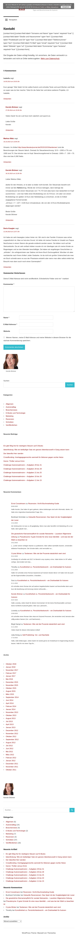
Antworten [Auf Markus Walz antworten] (7, 162)
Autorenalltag (11, 407)
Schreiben (10, 422)
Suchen (6, 381)
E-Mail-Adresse (10, 324)
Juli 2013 (9, 721)
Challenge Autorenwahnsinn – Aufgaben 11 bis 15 (22, 480)
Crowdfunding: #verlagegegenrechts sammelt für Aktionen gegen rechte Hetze (33, 457)
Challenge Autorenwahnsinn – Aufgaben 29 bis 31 (22, 465)
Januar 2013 (10, 727)
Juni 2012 (9, 749)
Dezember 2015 (12, 682)
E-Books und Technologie (15, 413)
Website (6, 331)
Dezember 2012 (12, 730)
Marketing (9, 416)
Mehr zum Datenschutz (50, 59)
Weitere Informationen (52, 7)
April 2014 (10, 703)
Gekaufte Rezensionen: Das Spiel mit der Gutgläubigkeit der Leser (49, 895)
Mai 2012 (9, 752)
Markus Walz (8, 138)
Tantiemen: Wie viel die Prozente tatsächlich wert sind (45, 553)
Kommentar (8, 284)
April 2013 (10, 724)
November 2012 (12, 734)
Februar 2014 (11, 706)
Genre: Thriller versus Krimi (13, 461)
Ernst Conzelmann (18, 504)
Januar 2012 (10, 761)
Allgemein (9, 404)
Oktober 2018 (11, 664)
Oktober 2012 (11, 736)
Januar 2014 (10, 709)
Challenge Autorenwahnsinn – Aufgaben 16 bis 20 (22, 476)
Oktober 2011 (11, 770)
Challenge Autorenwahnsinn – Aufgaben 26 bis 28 (22, 469)
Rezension (10, 419)
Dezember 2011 (12, 764)
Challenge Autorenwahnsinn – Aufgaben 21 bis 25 (22, 473)
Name (6, 318)
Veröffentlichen (11, 425)
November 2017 (12, 670)
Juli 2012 (9, 746)
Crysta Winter (16, 553)
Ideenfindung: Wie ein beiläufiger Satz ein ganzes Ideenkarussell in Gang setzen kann (36, 450)
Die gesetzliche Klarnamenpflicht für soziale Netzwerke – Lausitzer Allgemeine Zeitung (39, 898)
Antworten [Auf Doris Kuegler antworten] (7, 267)
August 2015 (10, 691)
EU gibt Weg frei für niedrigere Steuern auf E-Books (23, 446)
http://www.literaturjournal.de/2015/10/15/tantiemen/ (37, 147)
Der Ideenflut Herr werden (13, 453)
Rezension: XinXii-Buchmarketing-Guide (43, 504)
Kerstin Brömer (12, 107)
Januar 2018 (10, 667)
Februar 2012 (11, 758)
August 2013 (10, 718)
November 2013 (12, 712)
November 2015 (12, 685)
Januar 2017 (10, 676)
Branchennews (11, 410)
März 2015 (10, 694)
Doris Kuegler (9, 228)
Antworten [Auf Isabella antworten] (7, 99)
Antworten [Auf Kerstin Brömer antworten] (9, 130)
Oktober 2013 (11, 715)
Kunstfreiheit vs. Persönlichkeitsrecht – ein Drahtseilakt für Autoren (45, 567)
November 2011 (12, 767)
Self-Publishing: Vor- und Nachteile (35, 635)
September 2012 (12, 739)
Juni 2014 (9, 700)
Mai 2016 (9, 679)
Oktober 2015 (11, 688)
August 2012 (10, 743)
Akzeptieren (65, 7)
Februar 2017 (11, 673)
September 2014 (12, 697)
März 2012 (10, 755)
